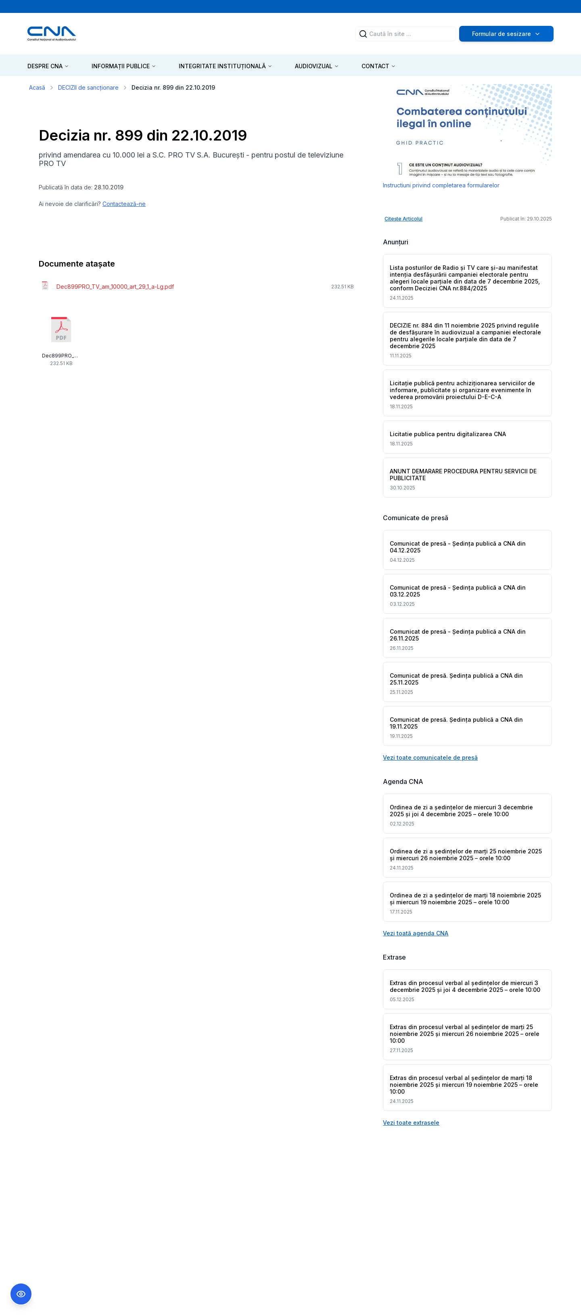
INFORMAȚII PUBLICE (124, 66)
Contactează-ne (124, 203)
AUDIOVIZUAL (317, 66)
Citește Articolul (403, 219)
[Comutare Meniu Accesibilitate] (21, 1294)
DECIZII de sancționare (88, 87)
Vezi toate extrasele (411, 1122)
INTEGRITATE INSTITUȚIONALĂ (225, 66)
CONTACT (379, 66)
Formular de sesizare (506, 33)
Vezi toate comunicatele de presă (430, 757)
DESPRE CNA (48, 66)
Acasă (37, 87)
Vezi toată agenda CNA (415, 933)
